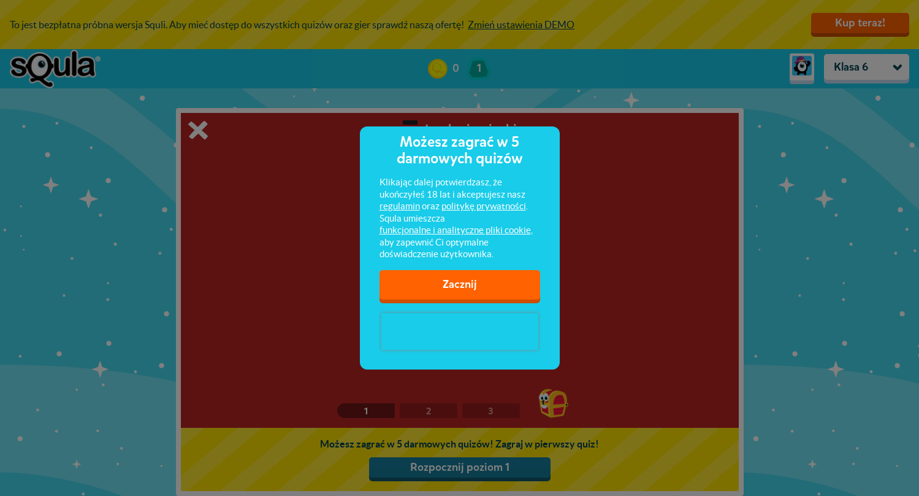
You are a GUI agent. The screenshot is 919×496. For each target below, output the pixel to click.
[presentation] (459, 331)
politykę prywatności (483, 206)
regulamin (399, 206)
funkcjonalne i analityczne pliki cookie (455, 230)
